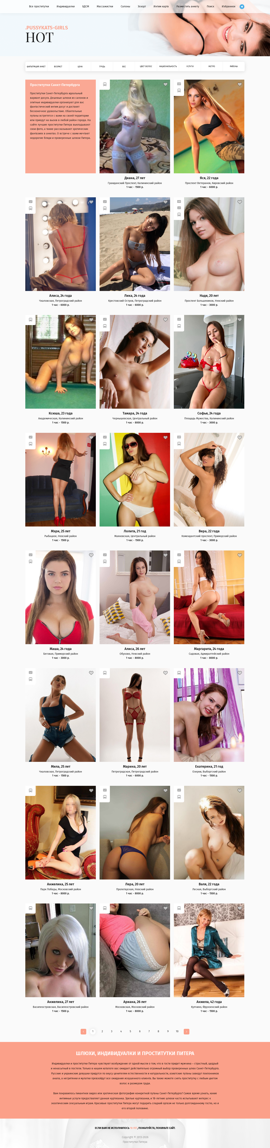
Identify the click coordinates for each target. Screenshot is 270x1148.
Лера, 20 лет (134, 884)
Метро (211, 66)
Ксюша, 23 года (61, 413)
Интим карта (161, 6)
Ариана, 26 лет (134, 1002)
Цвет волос (146, 66)
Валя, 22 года (209, 884)
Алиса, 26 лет (134, 649)
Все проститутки (39, 6)
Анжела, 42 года (209, 1002)
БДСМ (85, 6)
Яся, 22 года (209, 178)
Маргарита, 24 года (209, 649)
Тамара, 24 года (135, 413)
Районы (234, 66)
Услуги (190, 66)
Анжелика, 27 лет (60, 1002)
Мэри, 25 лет (60, 531)
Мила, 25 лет (60, 767)
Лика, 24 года (134, 296)
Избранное (229, 6)
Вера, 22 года (209, 531)
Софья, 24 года (209, 413)
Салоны (125, 6)
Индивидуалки (66, 6)
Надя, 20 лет (209, 296)
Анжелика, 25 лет (60, 884)
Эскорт (142, 6)
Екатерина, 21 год (209, 767)
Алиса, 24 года (60, 296)
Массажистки (105, 6)
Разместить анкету (187, 6)
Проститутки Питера (135, 1142)
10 (177, 1031)
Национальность (168, 66)
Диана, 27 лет (134, 178)
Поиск (210, 6)
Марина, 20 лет (135, 767)
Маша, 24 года (61, 649)
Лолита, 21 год (135, 531)
